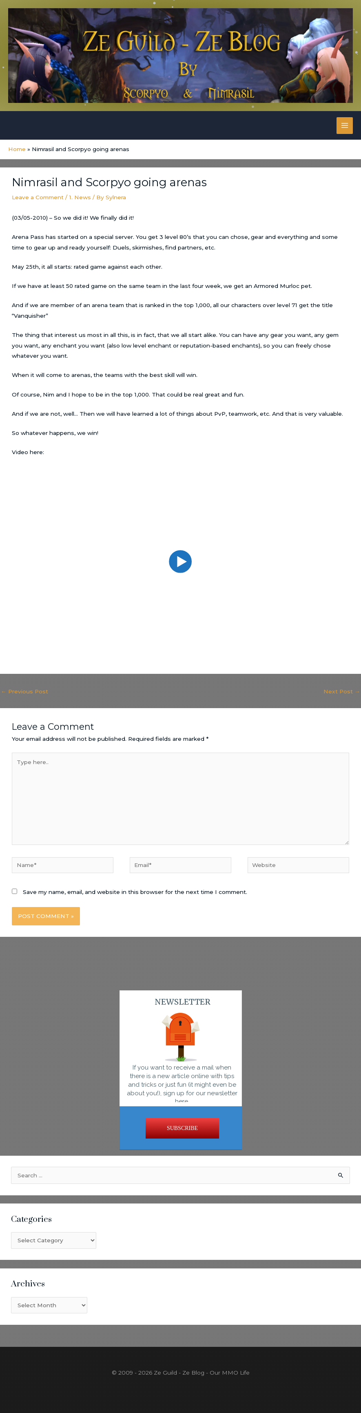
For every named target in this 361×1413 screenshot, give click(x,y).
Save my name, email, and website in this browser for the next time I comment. (135, 892)
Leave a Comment (38, 197)
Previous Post (24, 691)
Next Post (341, 691)
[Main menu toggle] (345, 125)
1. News (80, 197)
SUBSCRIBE (182, 1128)
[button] (180, 561)
